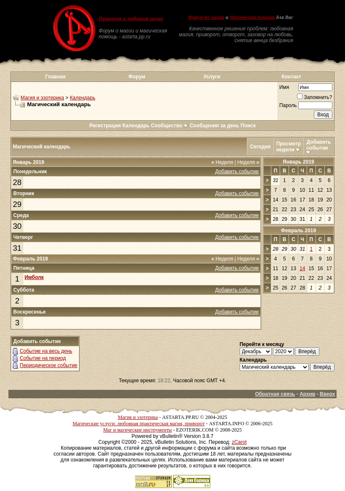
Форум (136, 77)
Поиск (248, 126)
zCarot (239, 442)
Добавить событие (318, 145)
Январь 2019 (298, 162)
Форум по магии (206, 17)
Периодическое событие (49, 365)
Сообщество (169, 126)
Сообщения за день (214, 126)
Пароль (288, 105)
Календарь (83, 98)
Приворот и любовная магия (131, 18)
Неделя (222, 162)
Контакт (291, 77)
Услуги (211, 77)
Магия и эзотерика (42, 98)
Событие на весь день (46, 351)
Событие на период (43, 358)
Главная (55, 77)
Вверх (327, 394)
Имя (284, 87)
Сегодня (260, 147)
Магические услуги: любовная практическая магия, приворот (138, 424)
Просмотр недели (288, 147)
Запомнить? (314, 97)
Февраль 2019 (298, 230)
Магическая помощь (252, 17)
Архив (307, 394)
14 (302, 268)
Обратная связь (275, 394)
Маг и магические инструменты (137, 430)
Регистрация (105, 126)
